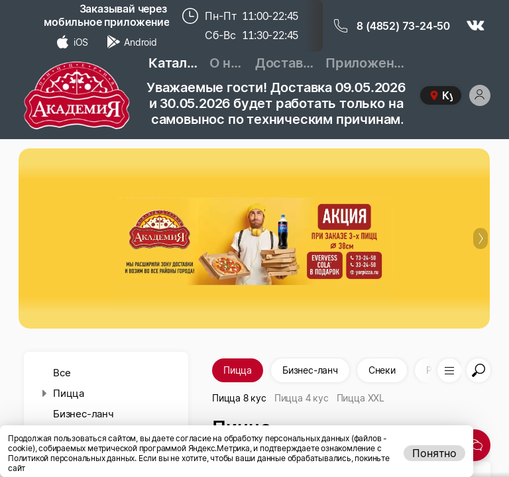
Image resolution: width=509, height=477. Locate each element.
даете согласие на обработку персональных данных (250, 438)
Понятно (434, 453)
